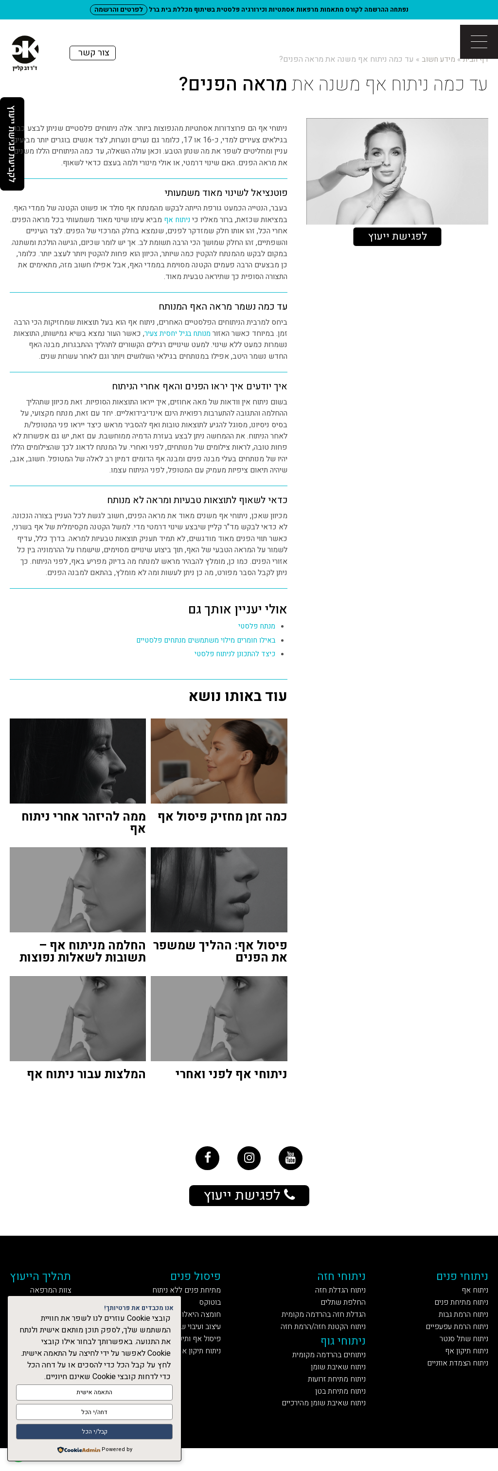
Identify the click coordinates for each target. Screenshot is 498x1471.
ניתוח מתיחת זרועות (336, 1397)
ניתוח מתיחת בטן (341, 1411)
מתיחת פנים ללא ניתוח (188, 1298)
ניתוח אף (176, 220)
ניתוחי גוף (345, 1355)
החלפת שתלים (345, 1311)
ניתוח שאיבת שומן (338, 1384)
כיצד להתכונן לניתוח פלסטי (232, 654)
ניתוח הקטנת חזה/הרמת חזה (322, 1339)
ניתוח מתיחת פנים (456, 1311)
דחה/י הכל (94, 1413)
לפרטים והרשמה (119, 9)
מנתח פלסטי (255, 626)
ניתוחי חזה (344, 1282)
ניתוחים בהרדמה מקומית (328, 1370)
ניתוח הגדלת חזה (341, 1298)
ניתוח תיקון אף (462, 1366)
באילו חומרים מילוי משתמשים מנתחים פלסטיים (201, 640)
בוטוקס (216, 1311)
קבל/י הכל (94, 1432)
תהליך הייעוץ (48, 1282)
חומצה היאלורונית (197, 1325)
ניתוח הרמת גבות (459, 1325)
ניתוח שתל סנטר (459, 1352)
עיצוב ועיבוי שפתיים (191, 1339)
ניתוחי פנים (459, 1282)
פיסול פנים (201, 1282)
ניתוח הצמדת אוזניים (451, 1379)
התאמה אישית (94, 1395)
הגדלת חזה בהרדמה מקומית (322, 1325)
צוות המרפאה (58, 1298)
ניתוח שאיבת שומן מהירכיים (320, 1425)
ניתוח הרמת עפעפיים (450, 1339)
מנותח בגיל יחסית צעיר (175, 333)
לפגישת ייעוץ (398, 237)
